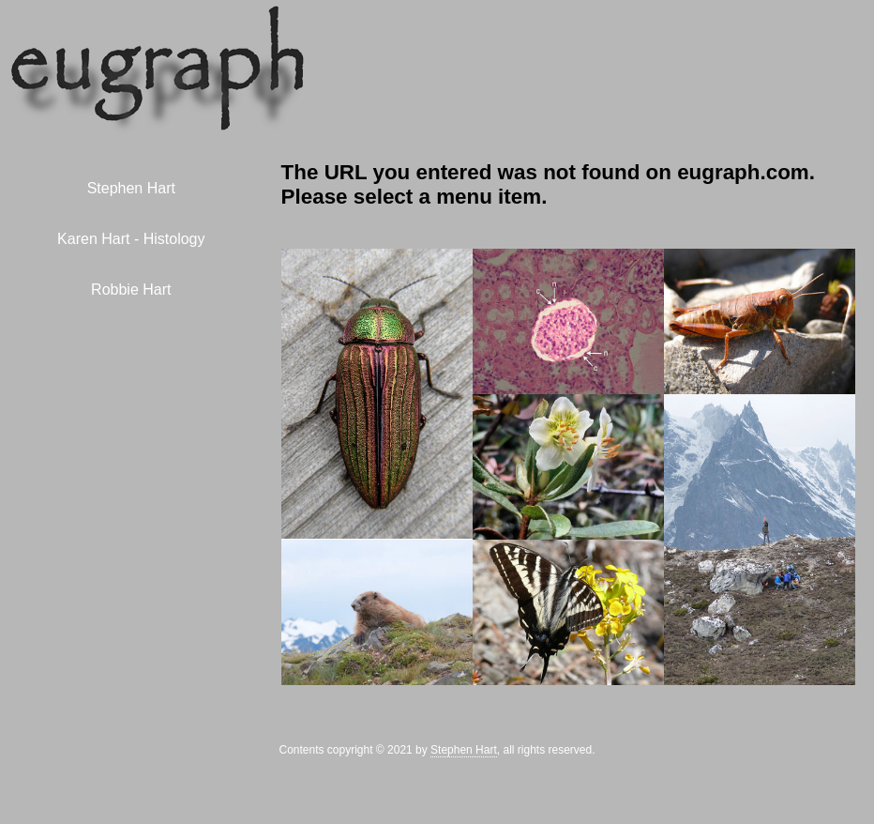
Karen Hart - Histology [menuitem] (130, 239)
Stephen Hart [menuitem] (131, 188)
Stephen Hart (463, 749)
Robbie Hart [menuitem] (131, 290)
